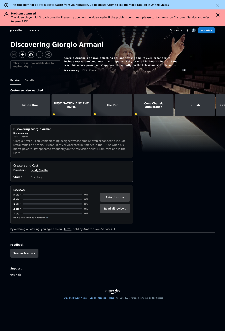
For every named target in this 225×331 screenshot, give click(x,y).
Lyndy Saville (39, 170)
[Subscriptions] (110, 30)
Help (111, 297)
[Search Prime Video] (171, 30)
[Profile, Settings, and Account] (194, 30)
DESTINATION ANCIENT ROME (71, 105)
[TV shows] (56, 30)
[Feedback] (24, 253)
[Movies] (42, 30)
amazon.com (106, 4)
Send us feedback (98, 297)
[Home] (16, 30)
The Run (112, 105)
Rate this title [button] (115, 197)
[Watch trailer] (13, 54)
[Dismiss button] (217, 5)
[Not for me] (39, 54)
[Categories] (188, 30)
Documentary (71, 70)
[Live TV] (92, 30)
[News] (80, 30)
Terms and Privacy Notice (74, 297)
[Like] (31, 54)
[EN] (179, 30)
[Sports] (69, 30)
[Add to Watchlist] (22, 54)
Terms (67, 229)
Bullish (195, 105)
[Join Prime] (206, 30)
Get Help (16, 274)
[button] (30, 217)
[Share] (48, 54)
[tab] (15, 80)
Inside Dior (30, 105)
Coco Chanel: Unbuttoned (153, 105)
